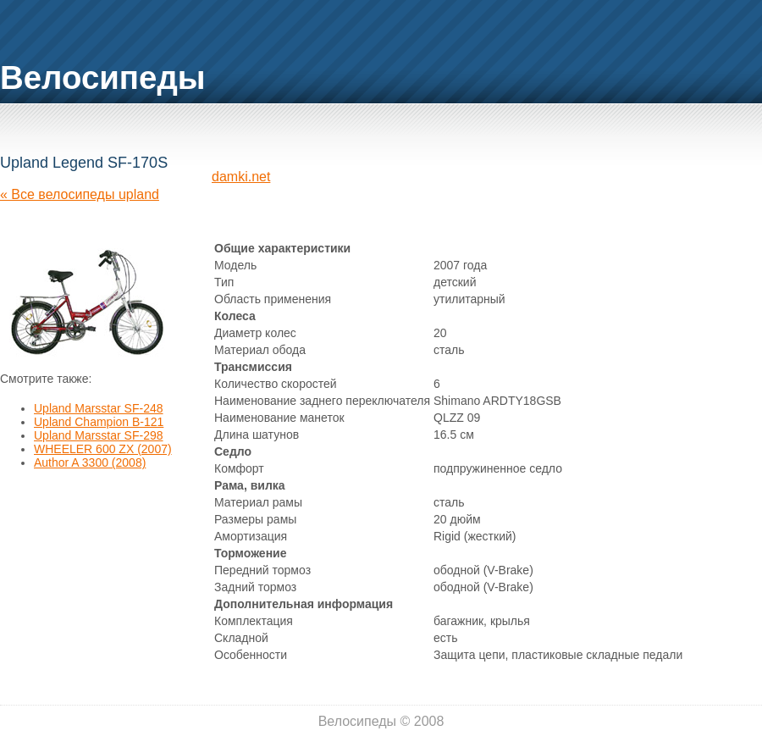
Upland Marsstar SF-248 (98, 408)
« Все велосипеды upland (79, 194)
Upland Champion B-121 (98, 422)
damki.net (241, 176)
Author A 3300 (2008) (90, 462)
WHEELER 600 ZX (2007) (103, 449)
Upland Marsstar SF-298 (98, 435)
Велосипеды (103, 77)
